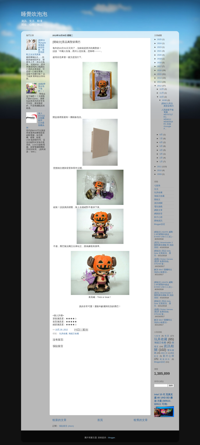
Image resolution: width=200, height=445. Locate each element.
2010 (159, 170)
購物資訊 (158, 221)
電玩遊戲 (158, 206)
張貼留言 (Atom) (66, 426)
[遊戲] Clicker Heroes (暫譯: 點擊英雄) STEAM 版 (163, 261)
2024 (159, 43)
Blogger (111, 437)
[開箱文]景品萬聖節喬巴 (167, 104)
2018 (159, 62)
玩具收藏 (63, 334)
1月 (161, 161)
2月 (161, 158)
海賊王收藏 (74, 334)
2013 (159, 82)
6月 (161, 142)
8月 (161, 134)
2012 (159, 86)
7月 (161, 138)
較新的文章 (59, 420)
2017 (159, 66)
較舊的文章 (141, 420)
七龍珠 (157, 186)
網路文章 (158, 210)
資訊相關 (158, 203)
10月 (162, 97)
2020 (159, 55)
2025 (159, 39)
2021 (159, 51)
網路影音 (158, 214)
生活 (156, 189)
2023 (159, 47)
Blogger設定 (159, 224)
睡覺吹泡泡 (34, 14)
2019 (159, 59)
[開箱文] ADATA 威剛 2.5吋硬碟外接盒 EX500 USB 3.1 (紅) (163, 234)
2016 (159, 70)
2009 (159, 174)
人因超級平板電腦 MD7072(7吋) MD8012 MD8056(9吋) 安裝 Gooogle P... (167, 119)
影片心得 (158, 217)
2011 (159, 166)
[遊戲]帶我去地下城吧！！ (42, 87)
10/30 (165, 100)
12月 (162, 89)
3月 (161, 154)
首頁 (100, 420)
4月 (161, 150)
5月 (161, 146)
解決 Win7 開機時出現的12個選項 (163, 271)
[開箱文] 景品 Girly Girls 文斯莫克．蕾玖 (162, 253)
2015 (159, 74)
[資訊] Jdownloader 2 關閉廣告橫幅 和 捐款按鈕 (164, 244)
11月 (162, 93)
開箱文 (157, 199)
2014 (159, 78)
